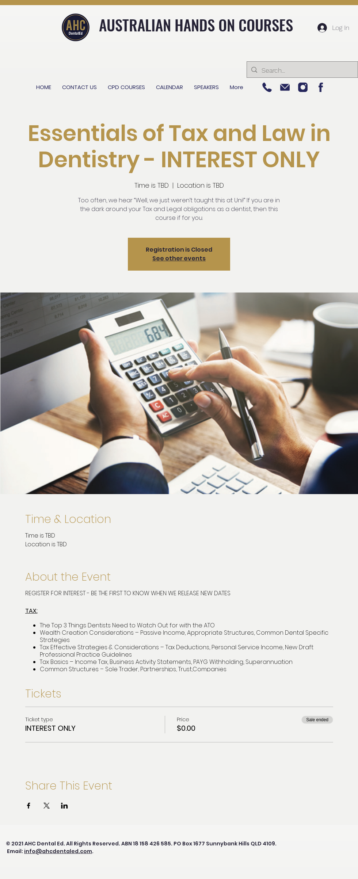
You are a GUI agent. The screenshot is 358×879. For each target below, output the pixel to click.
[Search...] (302, 70)
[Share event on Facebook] (28, 806)
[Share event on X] (46, 806)
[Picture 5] (267, 87)
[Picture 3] (285, 87)
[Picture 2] (303, 87)
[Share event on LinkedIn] (64, 806)
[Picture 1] (320, 87)
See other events (179, 258)
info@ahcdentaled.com (58, 851)
